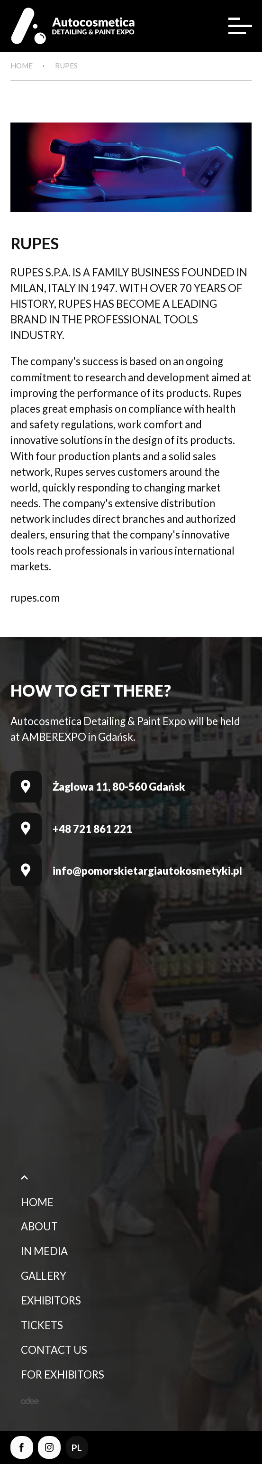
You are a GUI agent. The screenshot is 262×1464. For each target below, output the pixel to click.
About (39, 1228)
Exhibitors (51, 1302)
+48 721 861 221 (92, 830)
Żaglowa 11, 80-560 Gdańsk (119, 789)
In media (44, 1253)
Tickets (42, 1327)
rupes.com (35, 600)
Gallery (43, 1278)
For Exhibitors (62, 1376)
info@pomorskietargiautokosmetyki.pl (147, 873)
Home (37, 1204)
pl (79, 1446)
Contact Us (54, 1351)
